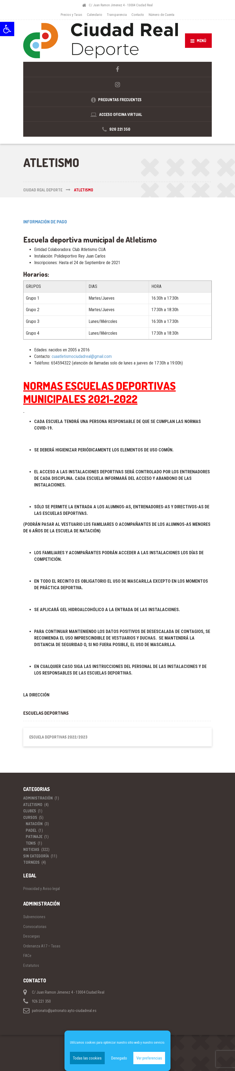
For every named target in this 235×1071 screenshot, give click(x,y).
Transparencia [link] (117, 15)
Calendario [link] (94, 15)
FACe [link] (27, 955)
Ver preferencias (149, 1058)
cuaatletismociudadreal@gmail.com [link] (82, 356)
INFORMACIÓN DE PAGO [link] (45, 221)
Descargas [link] (31, 936)
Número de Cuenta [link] (161, 15)
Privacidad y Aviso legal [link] (41, 888)
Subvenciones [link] (34, 917)
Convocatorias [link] (34, 926)
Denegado (119, 1058)
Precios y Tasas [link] (71, 15)
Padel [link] (31, 830)
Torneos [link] (31, 862)
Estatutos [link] (31, 965)
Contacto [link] (137, 15)
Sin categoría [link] (36, 856)
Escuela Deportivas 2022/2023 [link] (58, 737)
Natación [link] (34, 823)
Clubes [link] (29, 811)
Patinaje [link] (34, 836)
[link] (7, 29)
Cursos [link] (30, 817)
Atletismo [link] (32, 804)
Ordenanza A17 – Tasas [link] (41, 946)
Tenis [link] (31, 843)
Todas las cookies (87, 1058)
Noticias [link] (31, 849)
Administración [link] (38, 798)
